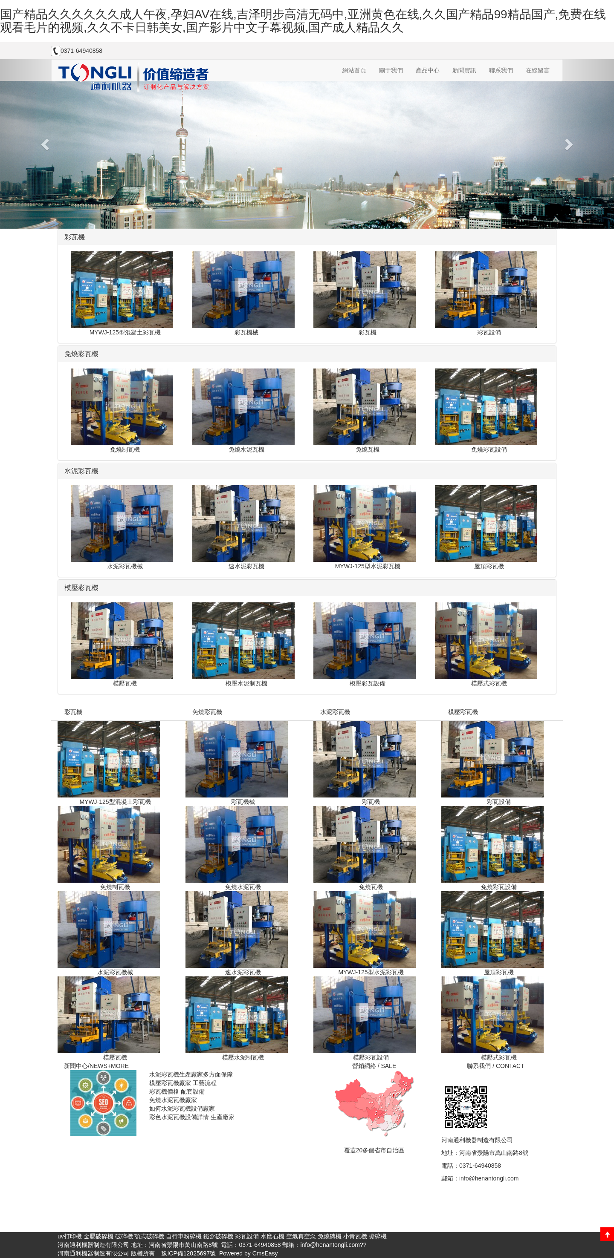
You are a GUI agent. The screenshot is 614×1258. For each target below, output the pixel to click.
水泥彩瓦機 (335, 711)
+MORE (118, 1065)
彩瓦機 (73, 711)
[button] (46, 144)
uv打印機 (70, 1236)
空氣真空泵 (301, 1236)
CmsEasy (265, 1253)
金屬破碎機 (98, 1236)
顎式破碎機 (149, 1236)
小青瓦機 (355, 1236)
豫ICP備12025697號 (188, 1253)
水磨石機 (272, 1236)
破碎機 (124, 1236)
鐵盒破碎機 (218, 1236)
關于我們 (391, 70)
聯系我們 (501, 70)
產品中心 (428, 70)
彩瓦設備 (247, 1236)
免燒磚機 (330, 1236)
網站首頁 (354, 70)
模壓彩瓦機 (463, 711)
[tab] (307, 237)
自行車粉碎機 (184, 1236)
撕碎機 (378, 1236)
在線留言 (538, 70)
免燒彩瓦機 (207, 711)
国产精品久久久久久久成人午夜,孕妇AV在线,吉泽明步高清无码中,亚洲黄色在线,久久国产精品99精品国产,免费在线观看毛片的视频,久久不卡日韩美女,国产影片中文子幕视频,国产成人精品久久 (303, 21)
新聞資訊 (464, 70)
